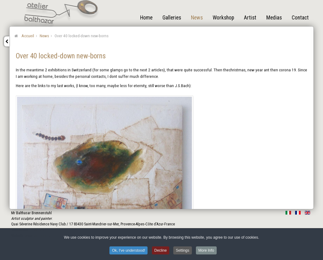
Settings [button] (182, 251)
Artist (250, 18)
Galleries (171, 18)
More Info (206, 251)
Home (146, 18)
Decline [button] (160, 251)
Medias (274, 18)
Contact (300, 18)
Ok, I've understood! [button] (128, 251)
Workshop (223, 18)
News (197, 18)
